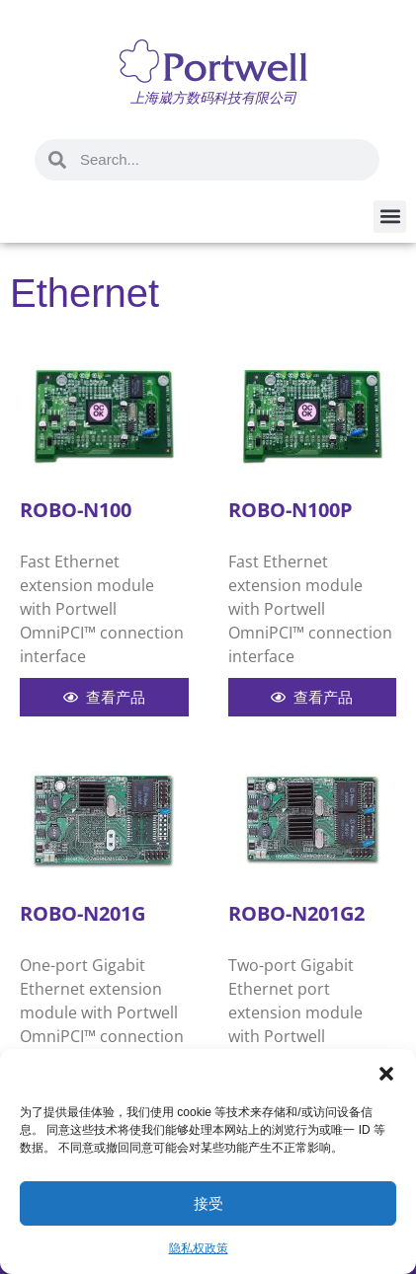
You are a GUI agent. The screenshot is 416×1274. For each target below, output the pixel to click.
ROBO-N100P (290, 509)
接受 (208, 1203)
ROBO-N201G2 (296, 913)
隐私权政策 (198, 1248)
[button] (386, 1074)
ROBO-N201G (82, 913)
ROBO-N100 (75, 509)
